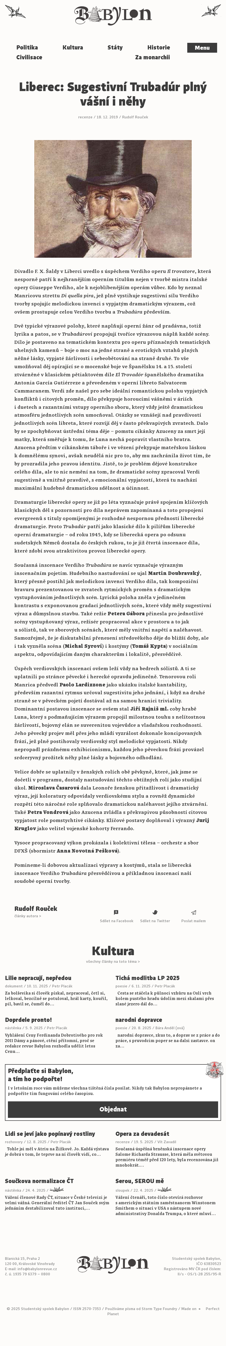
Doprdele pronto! (28, 1020)
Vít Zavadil (166, 1141)
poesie (121, 986)
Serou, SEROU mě (139, 1181)
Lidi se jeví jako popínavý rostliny (50, 1134)
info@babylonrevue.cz (37, 1268)
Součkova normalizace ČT (39, 1181)
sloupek (122, 1190)
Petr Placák (62, 986)
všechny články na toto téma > (113, 961)
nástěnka (13, 1027)
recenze (85, 117)
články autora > (27, 915)
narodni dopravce (138, 1020)
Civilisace (29, 57)
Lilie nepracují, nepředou (38, 978)
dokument (14, 986)
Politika (27, 48)
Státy (115, 48)
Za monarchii (152, 57)
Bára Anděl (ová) (170, 1027)
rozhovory (14, 1141)
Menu (202, 48)
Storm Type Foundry (159, 1308)
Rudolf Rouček (135, 117)
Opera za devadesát (142, 1134)
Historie (158, 48)
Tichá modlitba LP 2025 (147, 978)
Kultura (72, 48)
